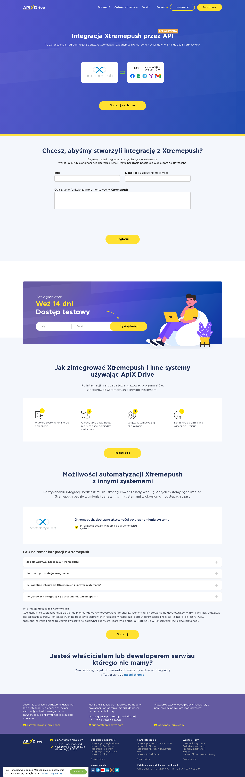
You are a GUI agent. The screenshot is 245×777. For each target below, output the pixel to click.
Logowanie (182, 7)
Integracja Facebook (102, 746)
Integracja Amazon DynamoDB (154, 744)
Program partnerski (194, 749)
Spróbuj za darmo (122, 105)
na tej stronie (134, 675)
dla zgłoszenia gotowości (147, 173)
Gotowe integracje (126, 7)
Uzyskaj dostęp (128, 326)
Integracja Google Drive (104, 752)
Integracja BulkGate (148, 754)
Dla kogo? (104, 7)
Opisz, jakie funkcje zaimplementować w (91, 190)
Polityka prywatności (194, 746)
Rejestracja (210, 7)
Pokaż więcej (98, 759)
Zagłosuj (123, 239)
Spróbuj (122, 634)
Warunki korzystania (194, 744)
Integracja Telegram (102, 749)
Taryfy (146, 7)
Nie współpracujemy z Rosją (199, 754)
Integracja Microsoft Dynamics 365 (154, 750)
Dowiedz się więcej (51, 773)
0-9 (197, 769)
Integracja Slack (100, 754)
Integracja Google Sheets (105, 744)
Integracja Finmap (147, 746)
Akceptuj (78, 772)
